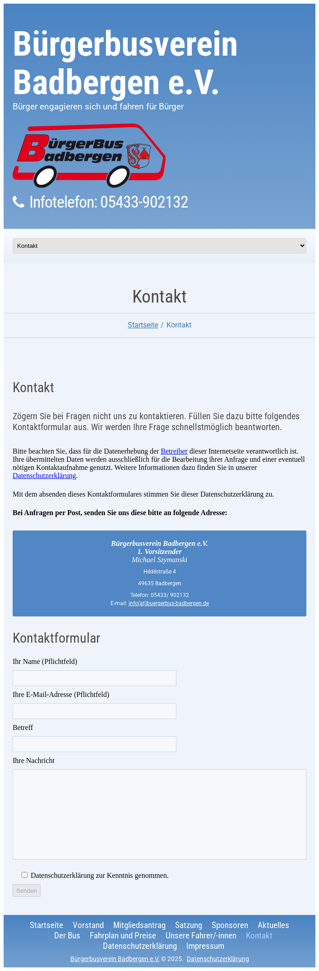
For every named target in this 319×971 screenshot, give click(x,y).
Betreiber (174, 451)
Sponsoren (230, 925)
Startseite (143, 325)
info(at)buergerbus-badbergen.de (169, 603)
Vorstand (88, 925)
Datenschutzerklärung (44, 475)
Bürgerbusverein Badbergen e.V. (125, 63)
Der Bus (67, 935)
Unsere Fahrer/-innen (201, 935)
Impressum (205, 946)
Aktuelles (273, 925)
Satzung (188, 925)
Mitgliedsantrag (139, 925)
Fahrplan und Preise (123, 935)
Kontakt (259, 935)
